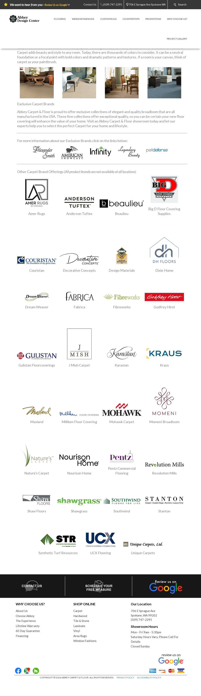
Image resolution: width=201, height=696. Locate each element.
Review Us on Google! (56, 4)
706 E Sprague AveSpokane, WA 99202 (144, 613)
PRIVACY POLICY (125, 677)
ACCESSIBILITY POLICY (149, 677)
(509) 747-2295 (141, 619)
